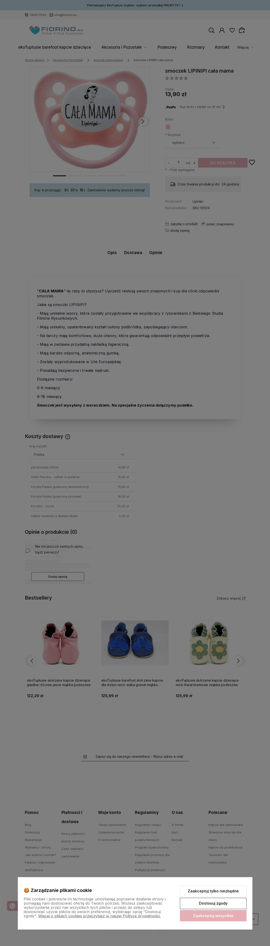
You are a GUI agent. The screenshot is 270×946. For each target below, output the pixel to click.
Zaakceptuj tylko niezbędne (213, 891)
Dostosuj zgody (213, 903)
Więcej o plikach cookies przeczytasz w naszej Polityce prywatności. (99, 916)
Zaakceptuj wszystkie (213, 915)
